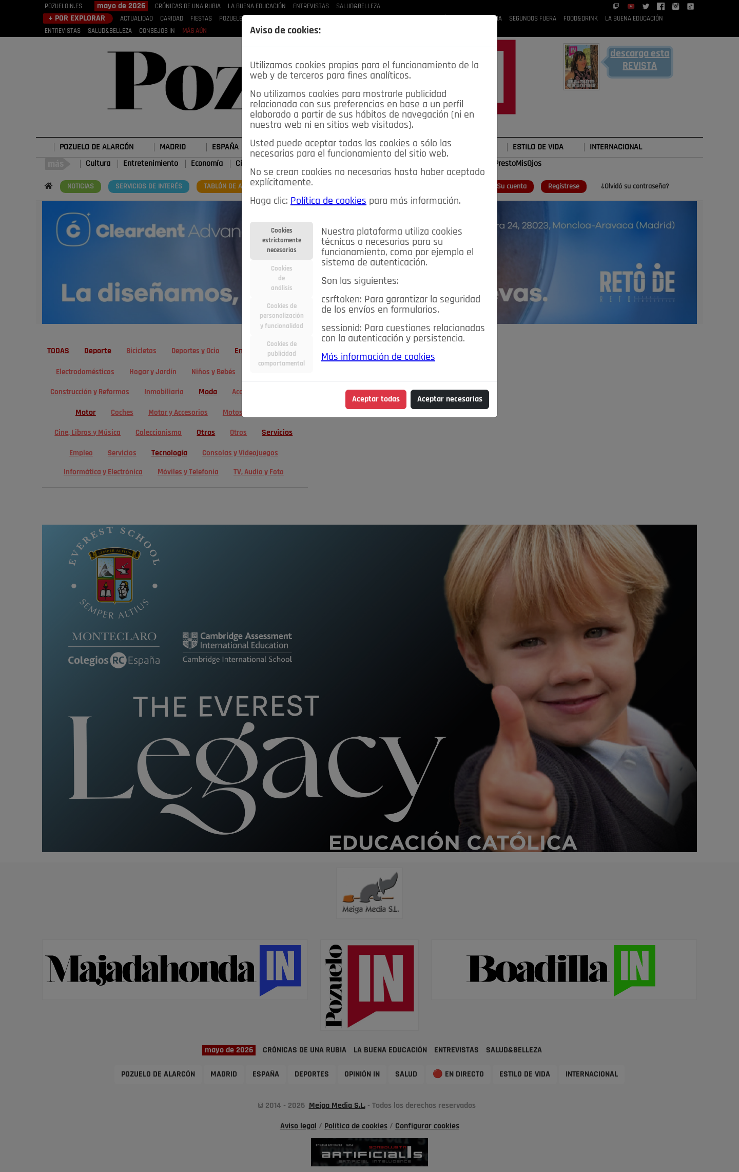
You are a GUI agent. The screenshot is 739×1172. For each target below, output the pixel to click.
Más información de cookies (378, 357)
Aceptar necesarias (449, 399)
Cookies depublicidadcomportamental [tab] (281, 354)
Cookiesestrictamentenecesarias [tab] (281, 240)
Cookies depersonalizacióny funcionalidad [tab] (282, 316)
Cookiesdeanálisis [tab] (282, 278)
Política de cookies (328, 201)
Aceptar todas (376, 399)
